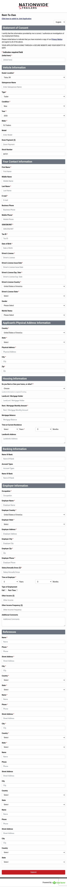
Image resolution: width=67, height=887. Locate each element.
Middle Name (7, 177)
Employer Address (9, 529)
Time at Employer (9, 577)
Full (3, 590)
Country (5, 328)
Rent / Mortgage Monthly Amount (15, 406)
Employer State (8, 520)
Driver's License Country (11, 282)
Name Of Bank (7, 454)
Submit (33, 872)
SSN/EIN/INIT (7, 225)
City (4, 357)
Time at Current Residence (12, 425)
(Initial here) (7, 55)
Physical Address (9, 347)
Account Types (7, 464)
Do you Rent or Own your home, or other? (18, 384)
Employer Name (8, 501)
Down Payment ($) (9, 140)
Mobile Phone (7, 215)
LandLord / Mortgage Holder (12, 396)
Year (4, 111)
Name (4, 637)
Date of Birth (7, 244)
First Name (6, 167)
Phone (5, 647)
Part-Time (12, 590)
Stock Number (7, 150)
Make (4, 121)
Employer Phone (8, 558)
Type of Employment (9, 587)
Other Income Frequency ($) (12, 605)
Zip (3, 367)
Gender (4, 301)
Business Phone (8, 205)
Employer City (7, 539)
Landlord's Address (9, 434)
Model (4, 130)
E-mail (5, 196)
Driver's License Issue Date (12, 263)
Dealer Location (8, 73)
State (4, 338)
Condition (6, 102)
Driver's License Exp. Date (12, 272)
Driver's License (8, 253)
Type (4, 92)
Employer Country (9, 510)
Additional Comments (10, 615)
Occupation (6, 491)
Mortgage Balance (8, 415)
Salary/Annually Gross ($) (12, 568)
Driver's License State (10, 292)
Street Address (8, 657)
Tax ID (5, 234)
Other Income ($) (8, 596)
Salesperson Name (9, 83)
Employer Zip (7, 549)
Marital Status (7, 311)
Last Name (6, 186)
